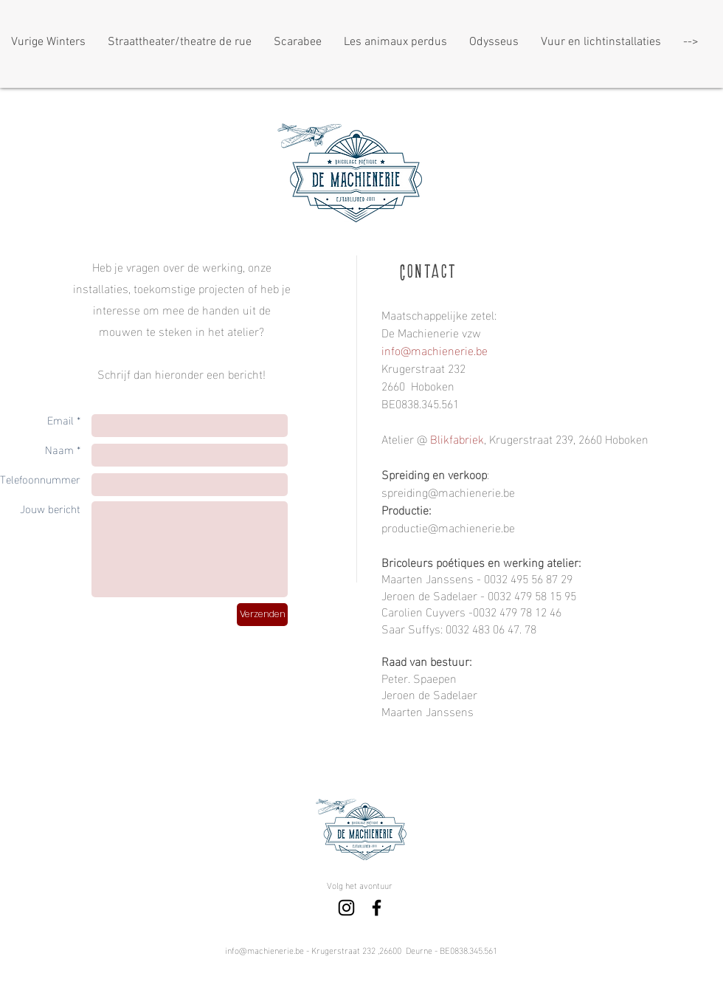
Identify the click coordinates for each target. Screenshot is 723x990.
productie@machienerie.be (448, 526)
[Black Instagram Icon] (346, 907)
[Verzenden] (262, 614)
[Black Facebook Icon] (376, 907)
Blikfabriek (457, 438)
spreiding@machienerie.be (448, 491)
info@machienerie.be (264, 949)
